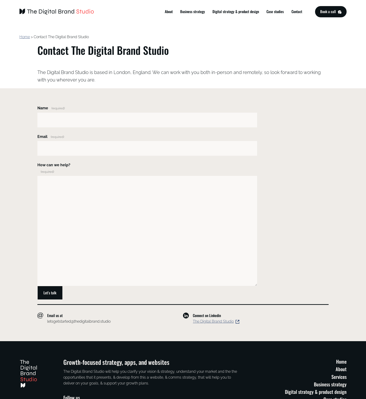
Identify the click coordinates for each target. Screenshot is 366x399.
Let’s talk (49, 293)
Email (50, 136)
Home (24, 37)
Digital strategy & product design (235, 11)
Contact (296, 11)
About (169, 11)
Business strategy (192, 11)
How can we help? (53, 168)
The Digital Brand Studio (213, 321)
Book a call (330, 12)
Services (339, 376)
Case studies (275, 11)
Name (51, 108)
